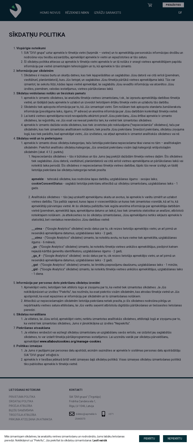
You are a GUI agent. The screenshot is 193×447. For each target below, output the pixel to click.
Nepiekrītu (175, 438)
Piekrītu (149, 438)
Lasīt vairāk (100, 440)
